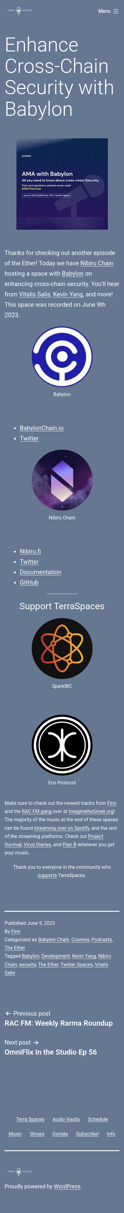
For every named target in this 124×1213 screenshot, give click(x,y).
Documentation (41, 572)
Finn (111, 803)
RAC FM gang (36, 811)
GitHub (29, 582)
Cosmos (80, 939)
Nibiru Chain (97, 263)
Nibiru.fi (30, 551)
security (27, 964)
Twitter (29, 438)
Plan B (69, 844)
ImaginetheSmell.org (91, 811)
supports (47, 875)
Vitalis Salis (34, 294)
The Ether (15, 948)
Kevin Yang (68, 294)
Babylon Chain (53, 939)
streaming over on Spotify (61, 828)
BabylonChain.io (42, 428)
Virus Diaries (37, 844)
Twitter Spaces (77, 964)
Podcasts (102, 939)
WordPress (67, 1186)
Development (55, 956)
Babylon (72, 273)
